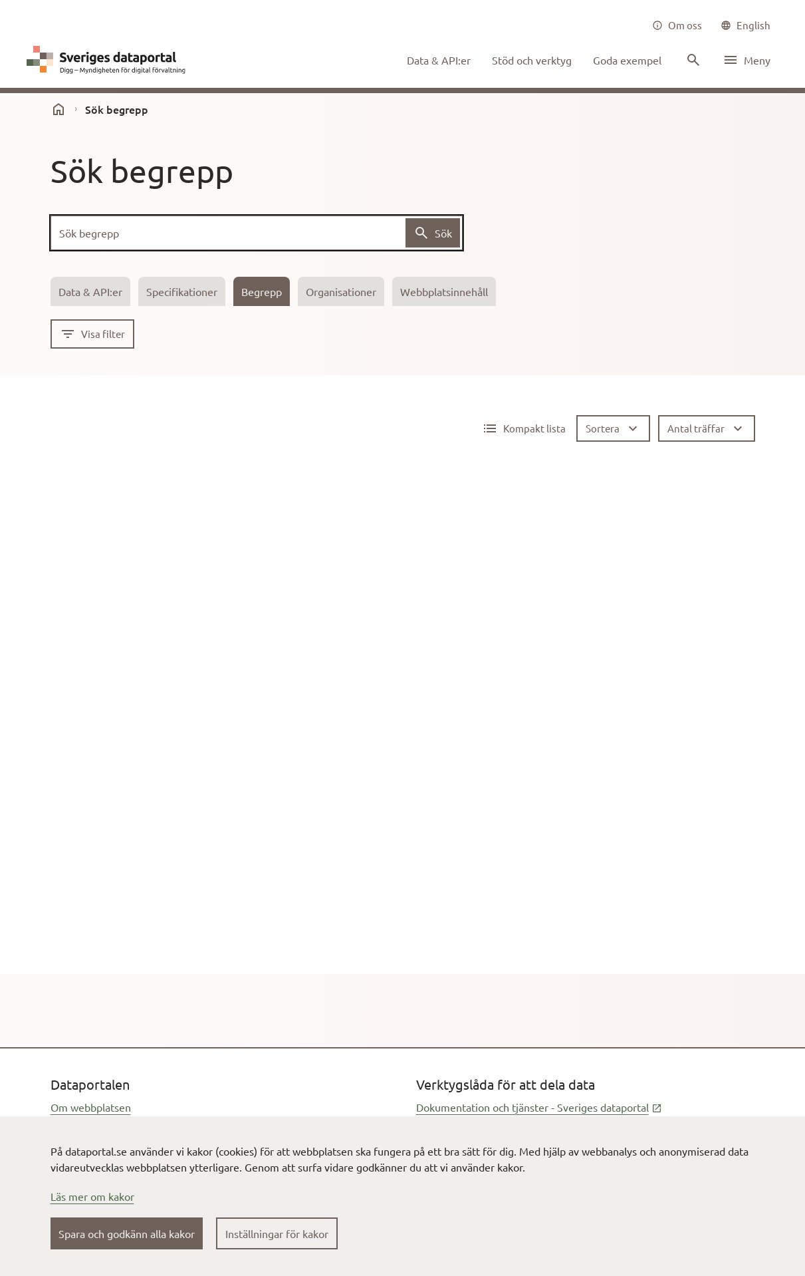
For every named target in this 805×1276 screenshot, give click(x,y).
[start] (58, 109)
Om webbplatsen (91, 1107)
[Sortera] (613, 428)
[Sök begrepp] (257, 233)
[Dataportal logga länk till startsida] (109, 60)
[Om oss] (677, 25)
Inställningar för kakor (276, 1233)
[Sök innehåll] (692, 60)
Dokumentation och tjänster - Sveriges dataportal (539, 1107)
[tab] (90, 291)
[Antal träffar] (706, 428)
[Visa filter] (92, 334)
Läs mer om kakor (92, 1196)
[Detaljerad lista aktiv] (523, 428)
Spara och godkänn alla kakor (126, 1233)
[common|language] (745, 25)
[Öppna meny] (746, 60)
